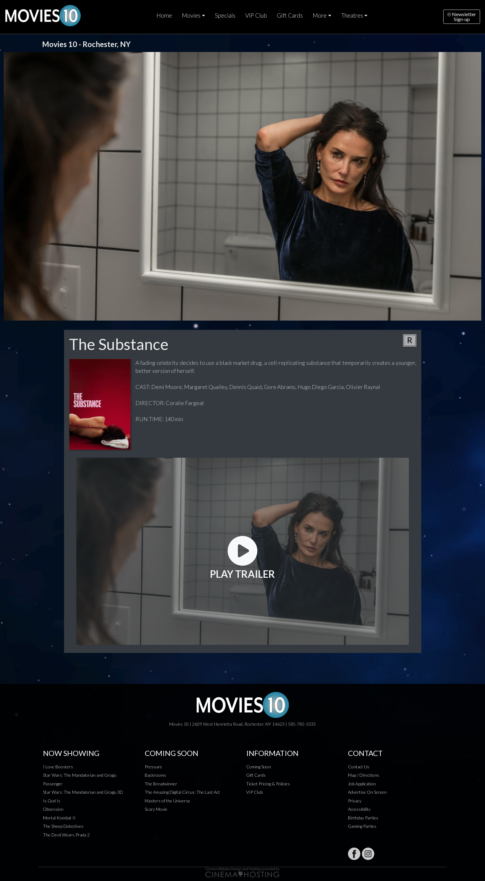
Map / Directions (363, 775)
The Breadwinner (161, 783)
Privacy (355, 800)
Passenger (52, 783)
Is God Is (51, 800)
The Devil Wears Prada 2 (66, 834)
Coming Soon (258, 766)
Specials (225, 15)
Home (164, 15)
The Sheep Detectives (63, 826)
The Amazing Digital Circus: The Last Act (182, 792)
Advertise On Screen (367, 792)
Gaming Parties (362, 826)
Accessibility (359, 809)
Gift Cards (290, 15)
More (320, 15)
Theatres (352, 15)
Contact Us (358, 766)
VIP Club (256, 15)
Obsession (53, 809)
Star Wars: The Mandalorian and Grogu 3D (83, 792)
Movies (191, 15)
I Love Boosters (58, 766)
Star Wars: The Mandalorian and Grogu (79, 775)
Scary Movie (156, 809)
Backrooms (155, 775)
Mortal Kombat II (59, 817)
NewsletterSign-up (461, 16)
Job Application (362, 783)
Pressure (153, 766)
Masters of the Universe (167, 800)
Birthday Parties (363, 817)
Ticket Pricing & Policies (268, 783)
